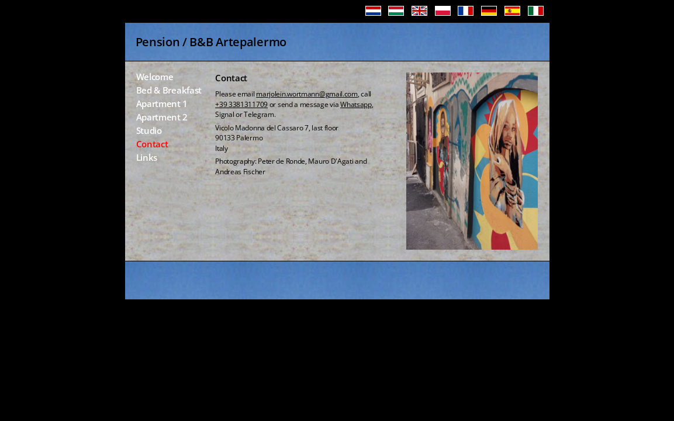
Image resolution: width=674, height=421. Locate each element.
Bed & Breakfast (169, 91)
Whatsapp (356, 104)
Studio (149, 131)
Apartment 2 (162, 118)
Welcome (155, 77)
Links (147, 158)
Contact (152, 145)
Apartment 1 (162, 104)
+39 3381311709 (241, 104)
